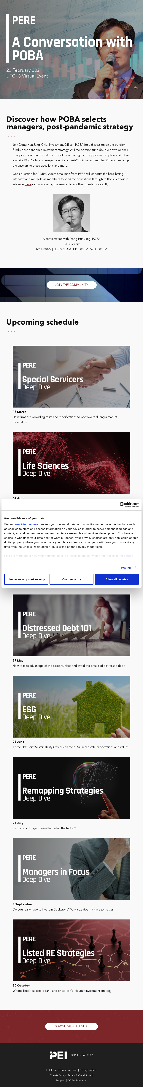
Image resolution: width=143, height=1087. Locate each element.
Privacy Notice (88, 1070)
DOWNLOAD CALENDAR (71, 1026)
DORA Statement (77, 1080)
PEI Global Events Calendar (61, 1070)
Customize (71, 579)
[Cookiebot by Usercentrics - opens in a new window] (122, 505)
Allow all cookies (117, 579)
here (28, 184)
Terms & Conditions (79, 1075)
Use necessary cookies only (26, 579)
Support (60, 1080)
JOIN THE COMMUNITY (71, 285)
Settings (126, 567)
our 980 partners (27, 524)
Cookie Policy (58, 1075)
